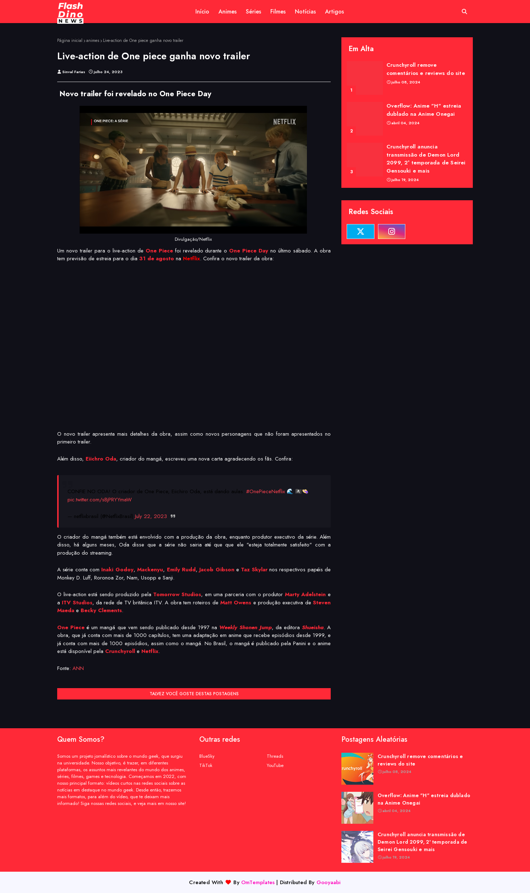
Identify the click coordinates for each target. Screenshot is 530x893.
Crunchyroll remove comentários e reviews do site (425, 69)
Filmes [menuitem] (278, 11)
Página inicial (69, 40)
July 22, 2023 (151, 516)
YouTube (275, 765)
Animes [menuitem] (227, 11)
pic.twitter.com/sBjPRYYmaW (99, 499)
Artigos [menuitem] (334, 11)
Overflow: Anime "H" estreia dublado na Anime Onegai (423, 110)
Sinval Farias (73, 72)
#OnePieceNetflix (265, 491)
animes (92, 40)
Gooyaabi (329, 882)
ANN (78, 668)
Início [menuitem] (202, 11)
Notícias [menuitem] (305, 11)
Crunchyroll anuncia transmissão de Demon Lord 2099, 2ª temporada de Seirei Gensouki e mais (426, 159)
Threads (275, 756)
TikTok (205, 765)
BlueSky (207, 756)
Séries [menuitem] (253, 11)
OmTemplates (258, 882)
